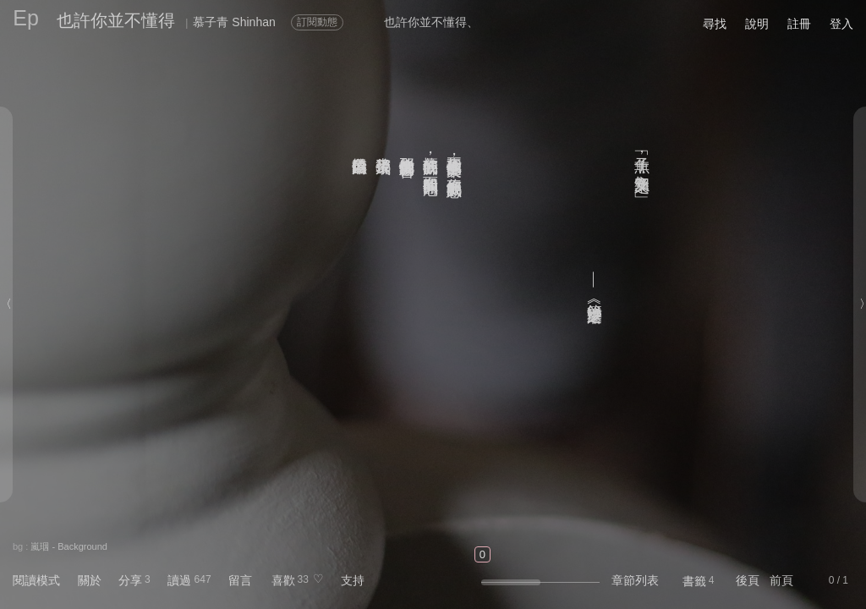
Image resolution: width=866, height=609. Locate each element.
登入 (841, 23)
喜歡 (283, 580)
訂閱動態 (317, 22)
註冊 (799, 23)
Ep (26, 18)
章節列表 (635, 580)
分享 (130, 580)
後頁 (747, 580)
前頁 (781, 580)
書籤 (694, 581)
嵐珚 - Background (68, 546)
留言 (240, 580)
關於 (89, 580)
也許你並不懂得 (116, 20)
